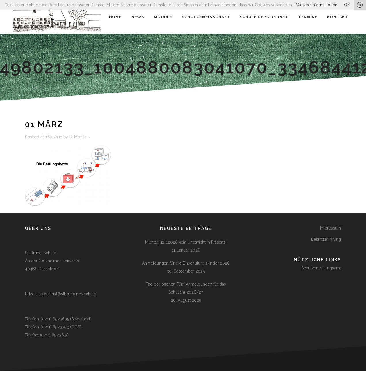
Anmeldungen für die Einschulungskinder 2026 (186, 263)
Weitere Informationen (316, 5)
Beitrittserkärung (326, 239)
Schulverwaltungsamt (321, 268)
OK (347, 5)
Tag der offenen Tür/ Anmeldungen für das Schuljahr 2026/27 (186, 288)
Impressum (330, 228)
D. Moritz (78, 137)
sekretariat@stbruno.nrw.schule (67, 294)
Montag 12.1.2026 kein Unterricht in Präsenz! (186, 242)
